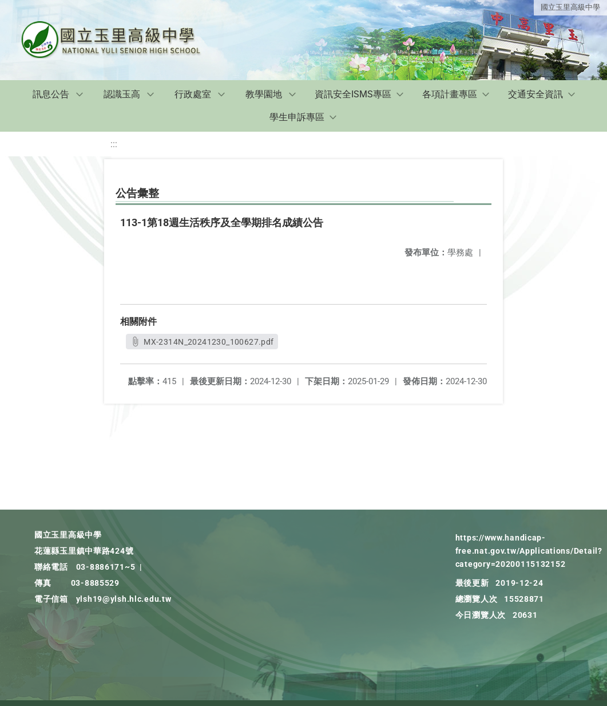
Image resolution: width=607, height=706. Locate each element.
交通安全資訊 (535, 94)
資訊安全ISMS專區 (353, 94)
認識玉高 (122, 94)
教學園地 (263, 94)
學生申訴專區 (296, 117)
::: (113, 144)
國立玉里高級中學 (570, 7)
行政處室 (192, 94)
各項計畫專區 (449, 94)
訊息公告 (51, 94)
